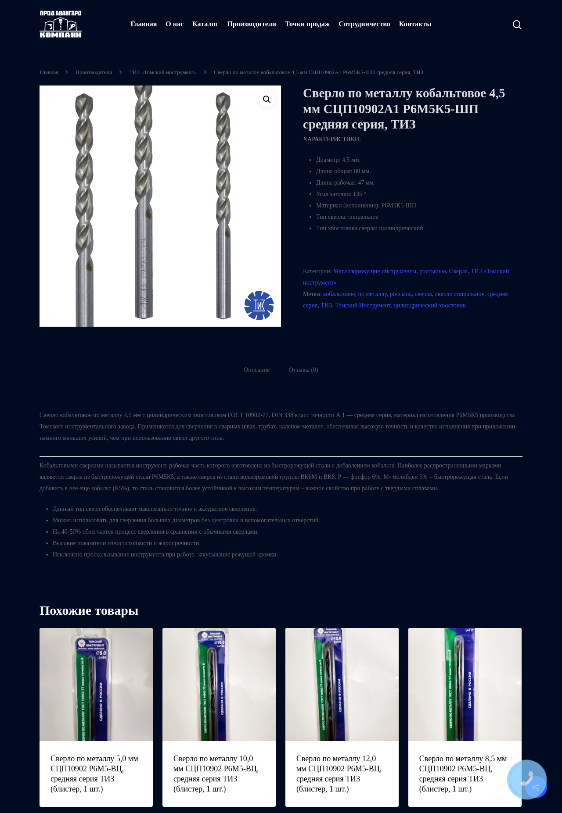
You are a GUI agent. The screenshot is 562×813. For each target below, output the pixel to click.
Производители (252, 24)
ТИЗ (326, 305)
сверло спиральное (459, 294)
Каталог (205, 24)
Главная (143, 24)
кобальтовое (339, 294)
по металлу (372, 294)
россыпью (432, 271)
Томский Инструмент (362, 305)
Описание (257, 370)
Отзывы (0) (303, 370)
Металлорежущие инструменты (374, 271)
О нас (175, 24)
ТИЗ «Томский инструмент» (163, 72)
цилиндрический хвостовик (429, 305)
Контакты (415, 24)
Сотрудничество (364, 24)
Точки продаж (307, 24)
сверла (423, 294)
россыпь (401, 294)
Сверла (458, 271)
